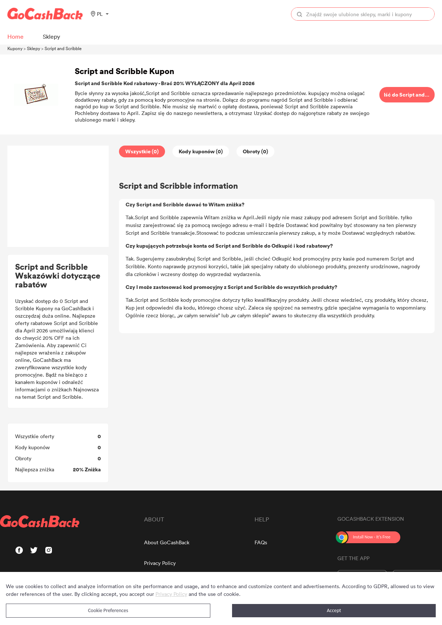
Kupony (14, 48)
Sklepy (33, 48)
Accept (334, 610)
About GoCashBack (166, 542)
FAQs (261, 542)
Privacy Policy (160, 562)
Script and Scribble (63, 48)
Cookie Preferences (108, 610)
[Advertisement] (58, 196)
